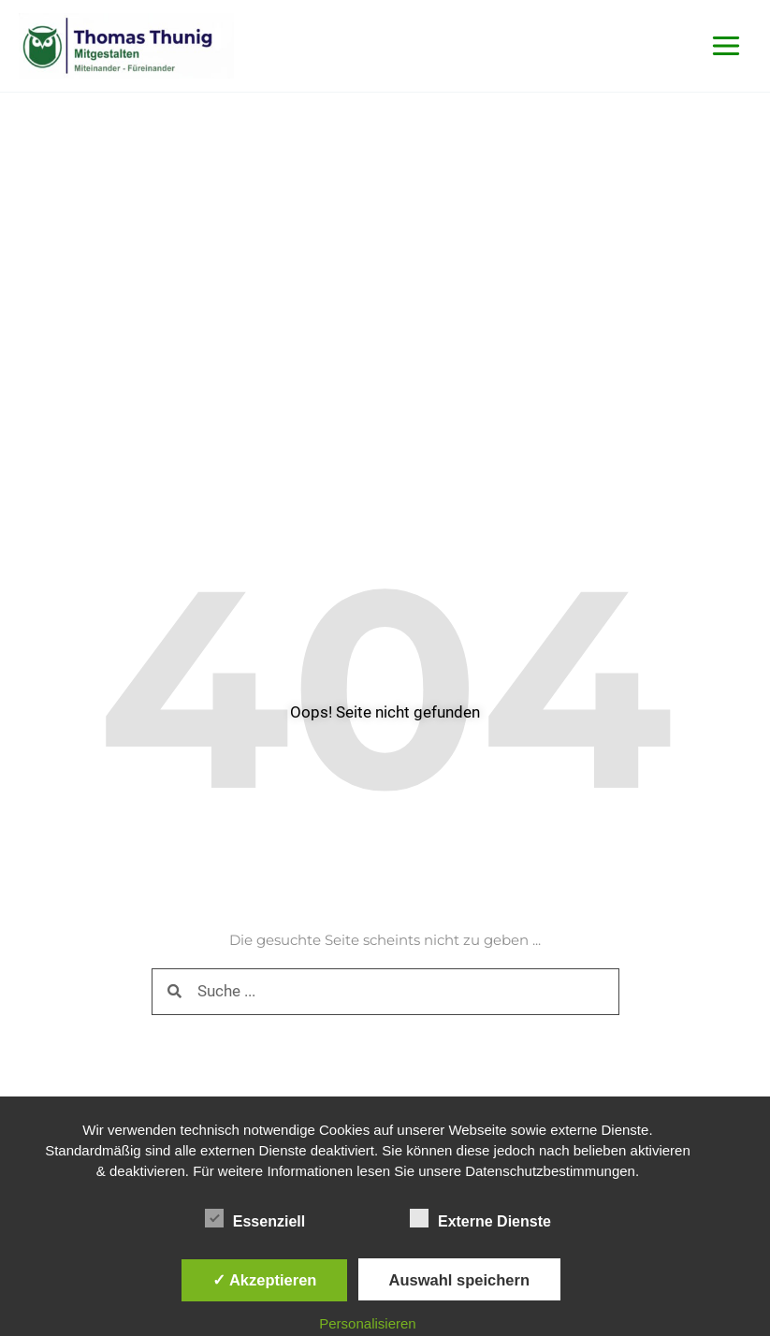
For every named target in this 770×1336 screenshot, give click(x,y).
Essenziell (255, 1218)
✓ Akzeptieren (264, 1279)
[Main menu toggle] (726, 46)
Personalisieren (367, 1323)
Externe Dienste (480, 1218)
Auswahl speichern (459, 1279)
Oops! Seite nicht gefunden (385, 712)
